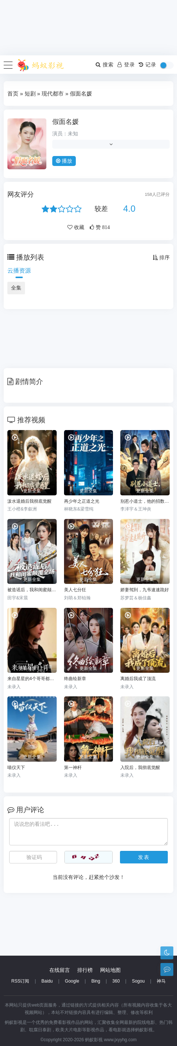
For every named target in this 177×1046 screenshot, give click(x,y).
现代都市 (53, 93)
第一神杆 (73, 767)
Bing (95, 981)
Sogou (138, 981)
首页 (12, 93)
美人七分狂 (75, 589)
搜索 (105, 64)
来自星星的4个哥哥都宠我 (32, 678)
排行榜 (85, 970)
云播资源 (19, 270)
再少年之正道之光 (81, 501)
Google (72, 981)
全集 (16, 288)
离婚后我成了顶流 (138, 678)
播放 (64, 161)
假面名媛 (65, 121)
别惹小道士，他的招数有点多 (145, 501)
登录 (126, 64)
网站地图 (110, 970)
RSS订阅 (20, 981)
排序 (161, 257)
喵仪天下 (16, 767)
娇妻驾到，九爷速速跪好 (144, 589)
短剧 (30, 93)
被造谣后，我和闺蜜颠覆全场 (32, 589)
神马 (161, 981)
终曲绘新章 (75, 678)
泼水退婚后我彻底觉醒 (29, 501)
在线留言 (59, 970)
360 (116, 981)
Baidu (47, 981)
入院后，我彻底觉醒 (140, 767)
